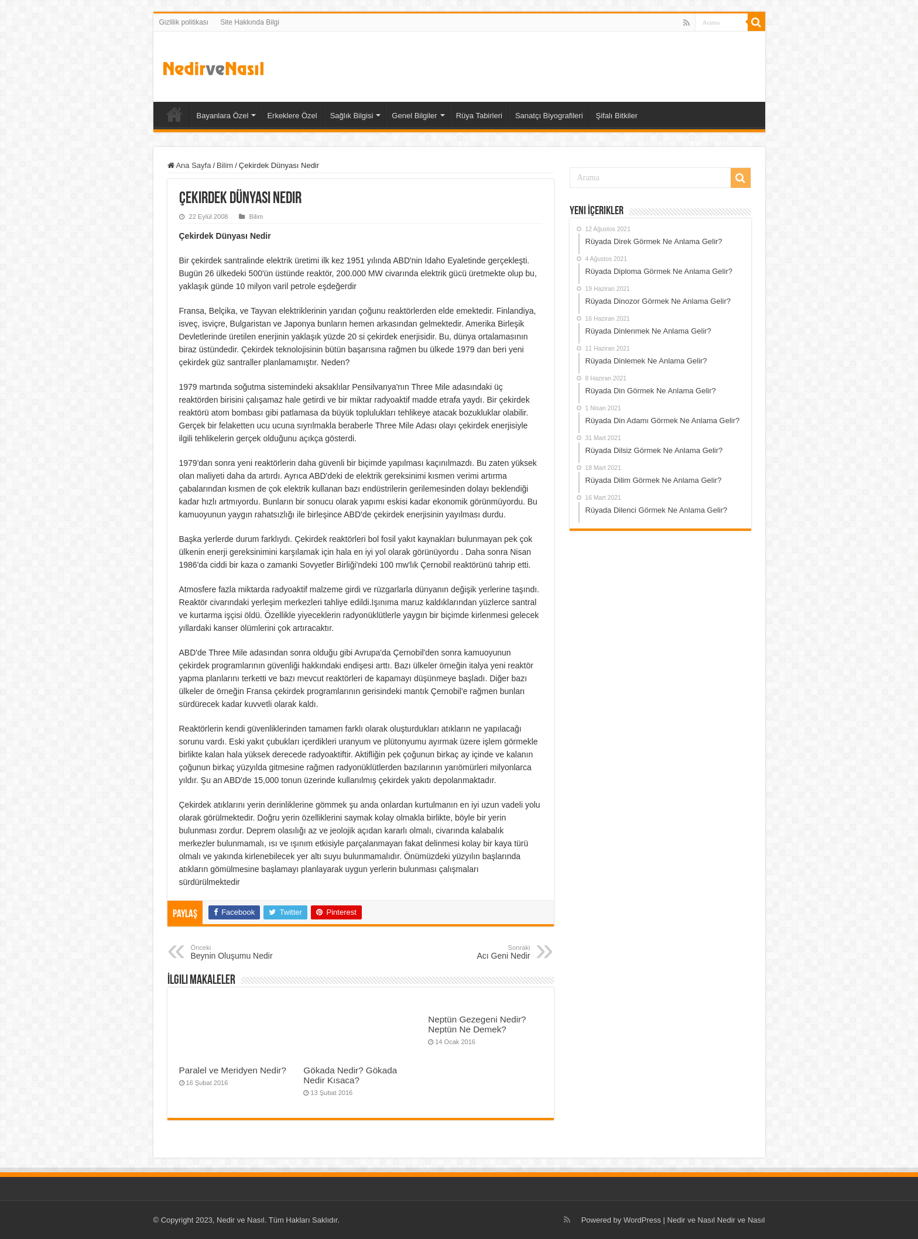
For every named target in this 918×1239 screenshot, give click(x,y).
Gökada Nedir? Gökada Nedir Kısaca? (350, 1075)
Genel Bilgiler (414, 115)
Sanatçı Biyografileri (549, 115)
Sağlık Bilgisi (352, 115)
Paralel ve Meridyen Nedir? (232, 1070)
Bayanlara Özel (223, 115)
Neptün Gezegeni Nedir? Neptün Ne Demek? (477, 1024)
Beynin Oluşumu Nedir (251, 952)
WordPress (642, 1220)
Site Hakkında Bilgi (249, 22)
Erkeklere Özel (292, 115)
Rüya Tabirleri (479, 115)
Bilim (225, 165)
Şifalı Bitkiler (617, 115)
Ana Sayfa (174, 114)
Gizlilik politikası (184, 22)
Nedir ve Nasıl (741, 1220)
